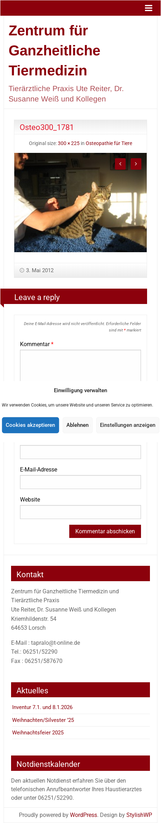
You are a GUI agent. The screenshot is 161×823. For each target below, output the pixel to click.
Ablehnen (77, 425)
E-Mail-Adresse (38, 469)
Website (30, 499)
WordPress (83, 815)
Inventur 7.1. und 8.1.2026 (42, 707)
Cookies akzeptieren (30, 425)
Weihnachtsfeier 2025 (38, 732)
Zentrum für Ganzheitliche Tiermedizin (54, 50)
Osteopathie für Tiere (109, 143)
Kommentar (37, 344)
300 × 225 (69, 143)
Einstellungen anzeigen (127, 425)
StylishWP (139, 815)
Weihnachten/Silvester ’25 (43, 720)
